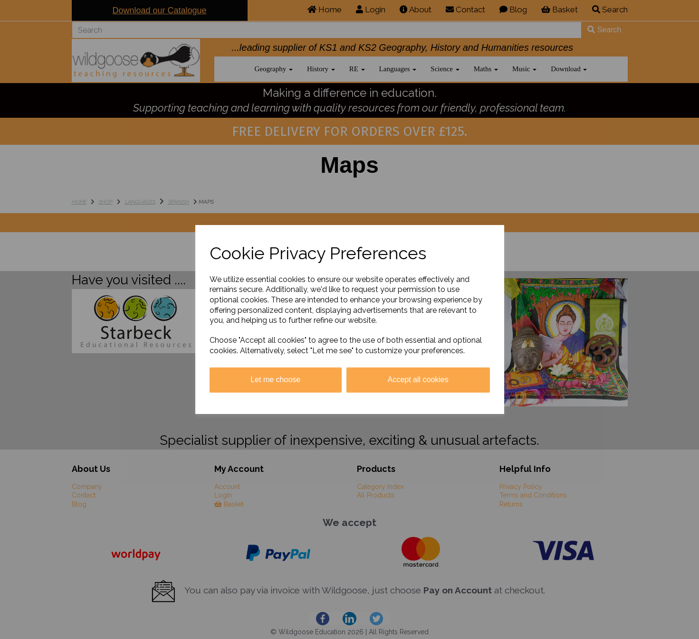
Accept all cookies (418, 380)
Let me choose (275, 380)
